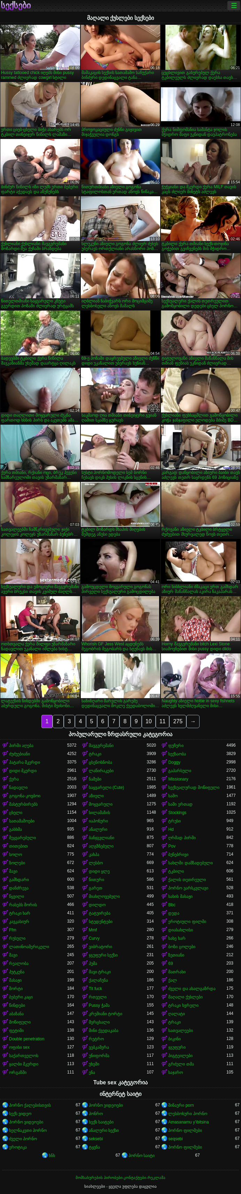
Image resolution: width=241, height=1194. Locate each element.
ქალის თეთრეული (186, 879)
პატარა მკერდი (24, 762)
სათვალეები (180, 1030)
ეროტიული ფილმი (187, 921)
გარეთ (95, 888)
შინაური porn (181, 1105)
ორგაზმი (17, 1072)
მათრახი (177, 971)
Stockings (177, 812)
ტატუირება (99, 913)
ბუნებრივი (178, 854)
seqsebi (175, 1138)
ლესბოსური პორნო (187, 1113)
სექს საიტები (101, 1122)
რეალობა (19, 963)
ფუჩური (176, 745)
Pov (172, 846)
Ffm (12, 930)
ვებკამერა (99, 1047)
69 (170, 963)
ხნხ (52, 1155)
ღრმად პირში (181, 837)
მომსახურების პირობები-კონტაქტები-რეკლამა (120, 1177)
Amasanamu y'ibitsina (188, 1122)
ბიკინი (174, 1038)
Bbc (172, 904)
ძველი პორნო (23, 1138)
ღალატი (176, 1013)
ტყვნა (94, 1147)
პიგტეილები (180, 1055)
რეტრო (96, 1038)
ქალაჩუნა (98, 980)
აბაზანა (16, 1013)
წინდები (17, 1005)
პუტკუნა (16, 971)
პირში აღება (21, 745)
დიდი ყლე (99, 871)
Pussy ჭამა (99, 1005)
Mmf (93, 930)
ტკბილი (176, 871)
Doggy (174, 762)
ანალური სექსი (104, 1130)
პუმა (93, 963)
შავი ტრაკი (100, 971)
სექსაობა (177, 754)
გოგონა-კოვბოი (24, 795)
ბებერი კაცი (21, 997)
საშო (173, 795)
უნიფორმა (99, 1055)
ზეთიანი (176, 955)
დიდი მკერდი (23, 770)
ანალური (98, 829)
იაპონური (98, 821)
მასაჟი (15, 980)
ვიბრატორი (100, 946)
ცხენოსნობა (100, 762)
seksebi (96, 1138)
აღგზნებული (101, 846)
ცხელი (15, 812)
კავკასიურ (19, 921)
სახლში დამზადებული (190, 862)
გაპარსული (179, 770)
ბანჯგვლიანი (101, 837)
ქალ (172, 980)
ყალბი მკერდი (23, 1064)
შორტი (16, 988)
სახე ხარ (176, 938)
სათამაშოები (21, 821)
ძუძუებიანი (19, 754)
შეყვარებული (22, 837)
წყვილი (16, 896)
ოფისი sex (19, 1047)
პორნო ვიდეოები (106, 1105)
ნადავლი (18, 787)
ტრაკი (95, 754)
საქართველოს (23, 1055)
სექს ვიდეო (20, 1113)
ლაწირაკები (101, 770)
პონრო (96, 1113)
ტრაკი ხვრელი (183, 1005)
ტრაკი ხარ (19, 913)
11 (163, 721)
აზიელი (96, 795)
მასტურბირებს (23, 804)
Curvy (94, 938)
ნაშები (95, 779)
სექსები (16, 5)
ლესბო (96, 862)
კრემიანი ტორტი (105, 1013)
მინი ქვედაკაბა (103, 1030)
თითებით (18, 846)
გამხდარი (19, 879)
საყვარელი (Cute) (106, 787)
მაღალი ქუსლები (185, 997)
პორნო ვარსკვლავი (188, 888)
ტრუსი (174, 821)
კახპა (94, 854)
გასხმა (15, 829)
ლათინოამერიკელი (29, 946)
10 (149, 721)
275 (177, 721)
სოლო (15, 854)
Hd (170, 829)
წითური (96, 879)
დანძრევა (19, 888)
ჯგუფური (177, 1047)
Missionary (178, 779)
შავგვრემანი (101, 745)
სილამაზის (99, 812)
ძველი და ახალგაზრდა (192, 988)
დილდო (97, 904)
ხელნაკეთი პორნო (28, 1130)
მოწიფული (20, 1022)
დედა (173, 913)
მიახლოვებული (104, 896)
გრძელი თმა (181, 1064)
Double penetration (26, 1038)
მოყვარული (100, 804)
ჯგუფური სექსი (103, 955)
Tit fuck (95, 988)
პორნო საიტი (142, 1155)
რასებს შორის (23, 904)
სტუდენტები (100, 921)
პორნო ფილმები (185, 1130)
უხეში (94, 1064)
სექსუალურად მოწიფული (193, 787)
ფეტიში (16, 1030)
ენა (92, 1072)
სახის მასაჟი (180, 896)
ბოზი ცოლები (181, 946)
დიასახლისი (180, 930)
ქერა (14, 779)
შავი (13, 871)
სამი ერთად (180, 804)
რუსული (17, 938)
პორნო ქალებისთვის (30, 1105)
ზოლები (17, 862)
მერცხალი (99, 1022)
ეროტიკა (18, 1147)
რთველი (98, 997)
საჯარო (175, 1072)
